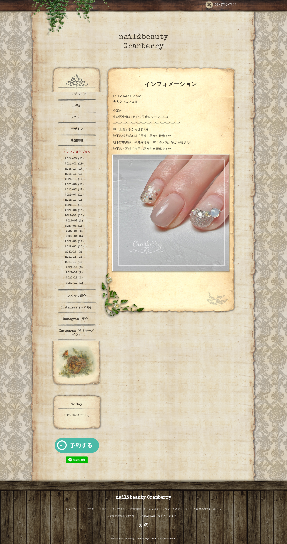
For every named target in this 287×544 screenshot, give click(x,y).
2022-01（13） (75, 247)
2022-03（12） (75, 241)
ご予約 (76, 106)
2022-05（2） (75, 231)
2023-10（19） (75, 179)
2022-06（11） (75, 226)
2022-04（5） (75, 236)
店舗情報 (77, 140)
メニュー (77, 117)
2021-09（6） (75, 267)
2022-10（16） (75, 205)
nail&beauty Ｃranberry (134, 539)
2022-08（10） (75, 215)
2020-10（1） (75, 283)
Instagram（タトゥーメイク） (76, 333)
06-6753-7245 (221, 5)
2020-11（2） (75, 278)
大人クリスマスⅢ (125, 102)
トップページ (77, 94)
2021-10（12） (75, 262)
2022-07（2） (75, 221)
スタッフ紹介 (77, 296)
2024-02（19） (75, 164)
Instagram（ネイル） (77, 307)
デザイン (77, 129)
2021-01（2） (75, 272)
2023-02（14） (75, 195)
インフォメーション (77, 152)
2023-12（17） (75, 169)
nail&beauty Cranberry (143, 498)
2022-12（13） (75, 200)
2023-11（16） (75, 174)
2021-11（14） (75, 257)
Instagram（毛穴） (77, 319)
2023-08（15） (75, 184)
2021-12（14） (75, 252)
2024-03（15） (75, 158)
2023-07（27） (75, 190)
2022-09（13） (75, 210)
